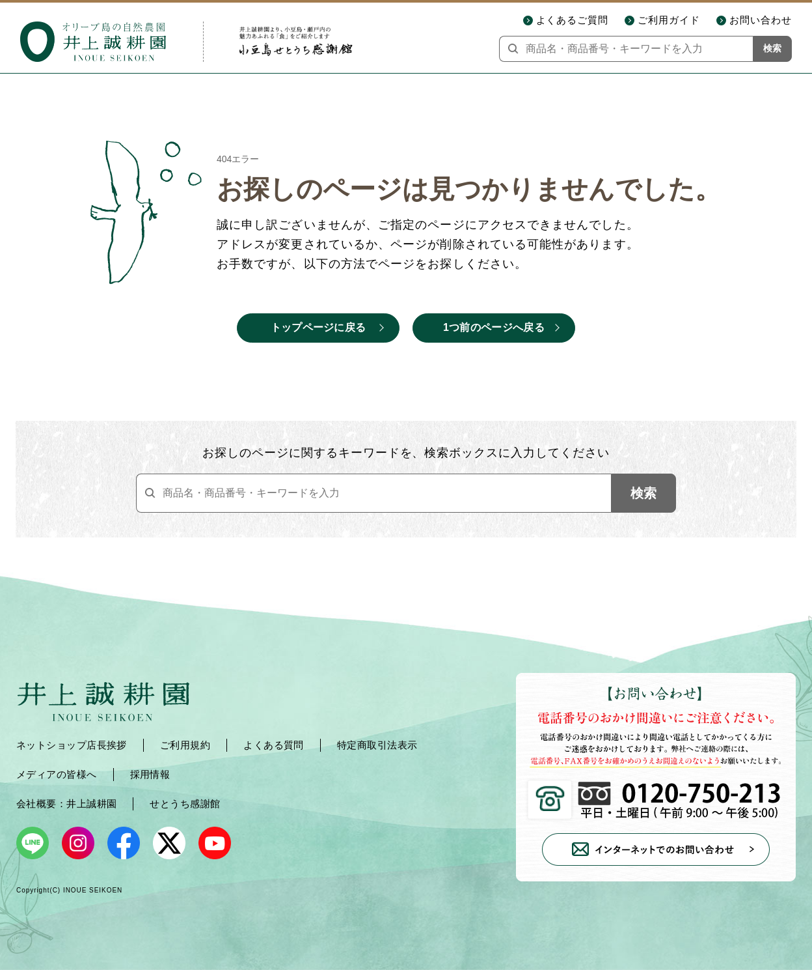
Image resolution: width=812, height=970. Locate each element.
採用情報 (150, 774)
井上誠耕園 (91, 803)
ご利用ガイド (669, 19)
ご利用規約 (185, 744)
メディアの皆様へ (56, 774)
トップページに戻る (318, 327)
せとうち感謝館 (185, 803)
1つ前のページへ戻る (494, 327)
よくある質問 (273, 744)
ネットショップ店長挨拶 (71, 744)
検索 (772, 48)
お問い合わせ (760, 19)
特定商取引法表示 (377, 744)
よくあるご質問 (572, 19)
